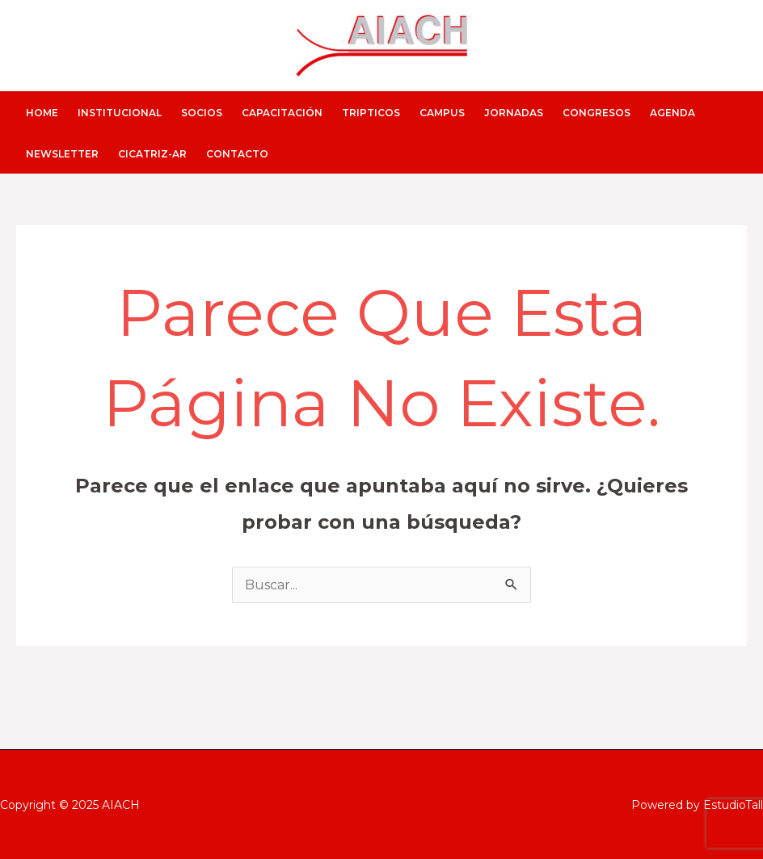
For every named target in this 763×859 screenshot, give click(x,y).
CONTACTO (237, 154)
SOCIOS (201, 113)
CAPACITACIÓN (282, 113)
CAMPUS (442, 113)
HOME (42, 113)
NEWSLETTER (62, 154)
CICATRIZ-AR (152, 154)
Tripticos (371, 113)
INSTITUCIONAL (120, 113)
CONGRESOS (596, 113)
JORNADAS (513, 113)
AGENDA (672, 113)
